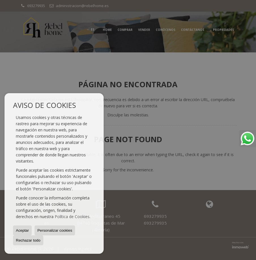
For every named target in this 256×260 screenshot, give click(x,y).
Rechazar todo (28, 240)
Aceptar (22, 230)
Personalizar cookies (54, 230)
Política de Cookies (72, 216)
